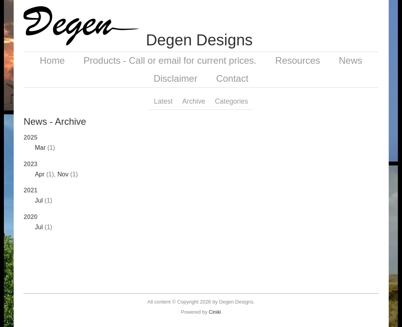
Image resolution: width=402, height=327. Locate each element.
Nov (62, 174)
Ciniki (215, 312)
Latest (163, 101)
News (350, 60)
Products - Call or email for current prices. (170, 60)
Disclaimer (175, 78)
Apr (40, 174)
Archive (193, 101)
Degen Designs (199, 40)
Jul (39, 200)
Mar (40, 147)
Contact (232, 78)
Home (52, 60)
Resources (297, 60)
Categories (231, 101)
